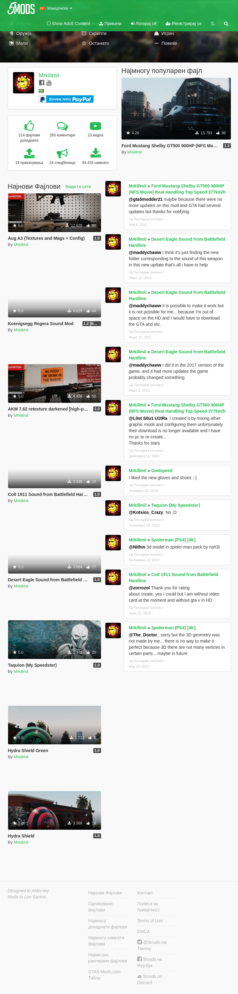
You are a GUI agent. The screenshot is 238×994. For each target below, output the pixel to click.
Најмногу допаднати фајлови (108, 923)
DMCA (143, 931)
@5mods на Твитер (152, 945)
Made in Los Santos (27, 896)
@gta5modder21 (146, 199)
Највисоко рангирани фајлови (107, 957)
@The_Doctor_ (144, 634)
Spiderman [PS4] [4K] (173, 539)
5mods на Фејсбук (149, 962)
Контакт (145, 892)
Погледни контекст (146, 219)
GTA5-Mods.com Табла (104, 974)
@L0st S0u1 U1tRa (148, 418)
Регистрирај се (184, 23)
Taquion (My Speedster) (175, 505)
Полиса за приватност (148, 906)
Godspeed (161, 470)
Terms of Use (150, 920)
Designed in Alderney (28, 890)
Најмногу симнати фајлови (106, 940)
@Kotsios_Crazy (146, 512)
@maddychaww (145, 252)
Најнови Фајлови (105, 892)
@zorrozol (139, 587)
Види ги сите (78, 186)
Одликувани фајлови (100, 906)
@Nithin (137, 546)
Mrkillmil (49, 75)
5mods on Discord (149, 979)
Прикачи (110, 23)
